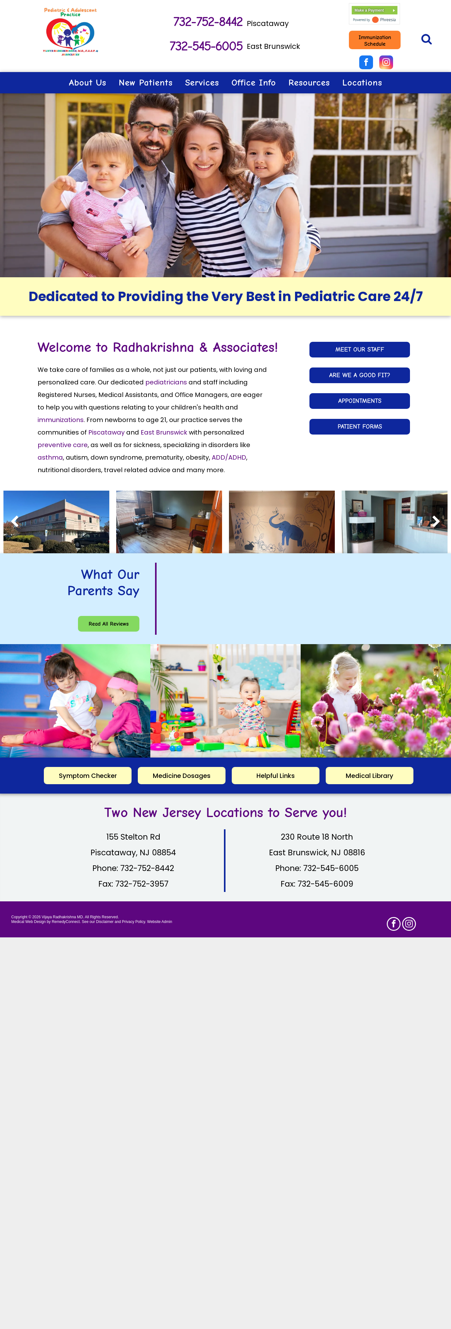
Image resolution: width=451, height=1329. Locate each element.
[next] (436, 522)
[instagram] (386, 63)
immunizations (61, 419)
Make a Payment (369, 10)
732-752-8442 (207, 22)
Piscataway (268, 23)
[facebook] (366, 63)
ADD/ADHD (229, 457)
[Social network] (426, 39)
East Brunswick (273, 46)
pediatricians (166, 382)
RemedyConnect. (66, 922)
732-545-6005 (205, 46)
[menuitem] (87, 82)
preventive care (63, 444)
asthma (50, 457)
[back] (14, 522)
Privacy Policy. (134, 922)
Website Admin (159, 922)
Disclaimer (105, 922)
